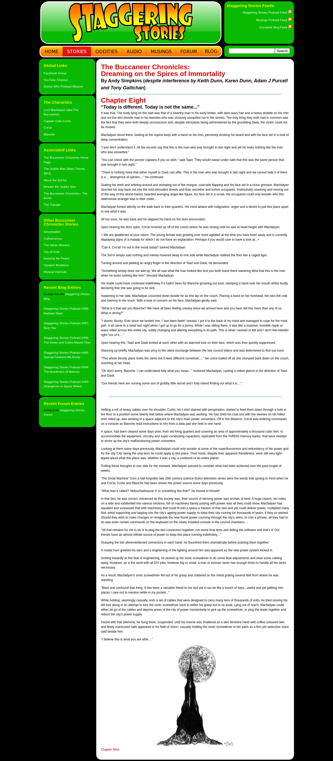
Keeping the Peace (56, 258)
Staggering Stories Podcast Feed (267, 12)
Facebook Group (55, 73)
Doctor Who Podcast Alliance (63, 86)
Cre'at (48, 127)
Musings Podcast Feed (274, 20)
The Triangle (52, 204)
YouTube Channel (56, 80)
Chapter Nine (110, 749)
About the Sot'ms (55, 180)
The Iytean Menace (57, 245)
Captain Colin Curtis (57, 121)
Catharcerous (53, 238)
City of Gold (52, 251)
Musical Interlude (55, 271)
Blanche (49, 134)
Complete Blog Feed (275, 27)
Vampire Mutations (56, 265)
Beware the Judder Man (60, 186)
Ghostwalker (52, 231)
